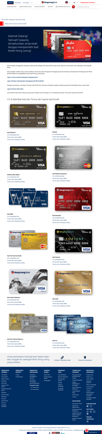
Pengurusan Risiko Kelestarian (77, 410)
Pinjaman (3, 392)
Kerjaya (60, 382)
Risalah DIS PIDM (47, 430)
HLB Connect (4, 401)
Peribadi (10, 2)
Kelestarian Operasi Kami (75, 406)
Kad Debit (3, 381)
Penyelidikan (47, 380)
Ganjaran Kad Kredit (4, 386)
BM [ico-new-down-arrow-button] (76, 2)
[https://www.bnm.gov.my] (49, 433)
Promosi (3, 403)
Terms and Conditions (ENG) (16, 139)
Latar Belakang (62, 375)
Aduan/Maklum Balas (76, 391)
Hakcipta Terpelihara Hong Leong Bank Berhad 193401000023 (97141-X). (51, 427)
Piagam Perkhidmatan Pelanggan (76, 383)
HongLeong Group (78, 430)
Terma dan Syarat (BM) (14, 137)
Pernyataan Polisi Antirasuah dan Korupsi (76, 376)
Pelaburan (4, 396)
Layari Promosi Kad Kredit (15, 89)
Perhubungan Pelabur (61, 379)
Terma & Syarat (68, 430)
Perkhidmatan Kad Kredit (6, 389)
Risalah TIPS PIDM (58, 430)
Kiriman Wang (5, 394)
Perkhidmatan (19, 377)
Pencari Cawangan (91, 384)
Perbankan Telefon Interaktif (91, 398)
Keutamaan (26, 2)
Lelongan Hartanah (3, 405)
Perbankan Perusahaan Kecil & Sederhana (34, 381)
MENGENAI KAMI (11, 6)
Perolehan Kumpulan (60, 389)
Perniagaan (18, 2)
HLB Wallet (4, 375)
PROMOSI (50, 6)
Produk (17, 375)
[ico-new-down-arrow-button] (32, 3)
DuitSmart (89, 389)
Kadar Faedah (90, 379)
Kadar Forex (47, 375)
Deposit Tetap (5, 379)
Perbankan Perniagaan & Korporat (33, 376)
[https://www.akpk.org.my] (62, 433)
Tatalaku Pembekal (77, 380)
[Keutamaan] (26, 2)
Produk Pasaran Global (48, 377)
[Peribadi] (10, 2)
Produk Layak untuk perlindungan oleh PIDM (30, 430)
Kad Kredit (4, 383)
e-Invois (74, 397)
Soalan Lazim (89, 375)
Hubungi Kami (90, 387)
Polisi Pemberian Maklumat (76, 388)
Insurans (3, 399)
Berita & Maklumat (63, 377)
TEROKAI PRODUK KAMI (25, 6)
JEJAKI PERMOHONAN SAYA (63, 6)
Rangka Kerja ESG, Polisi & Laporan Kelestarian (77, 414)
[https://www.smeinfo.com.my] (56, 433)
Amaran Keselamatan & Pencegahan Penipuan (90, 393)
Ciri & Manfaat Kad (13, 135)
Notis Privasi (75, 395)
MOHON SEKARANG (39, 6)
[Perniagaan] (18, 2)
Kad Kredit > (5, 19)
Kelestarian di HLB (77, 403)
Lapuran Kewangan (61, 385)
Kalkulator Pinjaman (89, 381)
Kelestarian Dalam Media (77, 419)
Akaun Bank (4, 377)
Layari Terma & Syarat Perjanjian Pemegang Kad (22, 77)
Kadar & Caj (89, 377)
